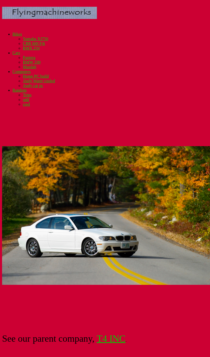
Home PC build (36, 76)
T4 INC (111, 338)
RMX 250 (31, 48)
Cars (16, 53)
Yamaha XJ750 (35, 39)
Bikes (17, 34)
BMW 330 (32, 62)
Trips (27, 95)
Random (19, 90)
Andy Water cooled (39, 81)
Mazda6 (29, 67)
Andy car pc (33, 85)
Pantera (29, 57)
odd (26, 99)
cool (26, 104)
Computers (21, 71)
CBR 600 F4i (34, 43)
